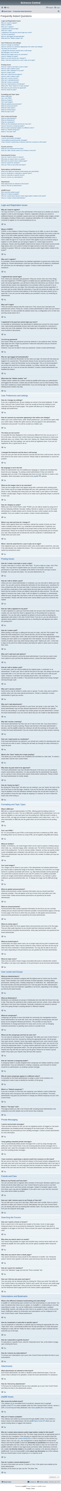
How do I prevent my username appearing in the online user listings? (22, 46)
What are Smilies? (6, 100)
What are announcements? (9, 106)
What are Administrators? (9, 118)
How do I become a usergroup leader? (12, 126)
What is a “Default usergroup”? (10, 129)
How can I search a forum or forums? (12, 157)
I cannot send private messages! (11, 138)
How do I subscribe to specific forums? (13, 175)
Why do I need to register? (9, 23)
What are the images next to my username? (14, 54)
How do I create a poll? (8, 72)
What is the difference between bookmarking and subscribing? (20, 171)
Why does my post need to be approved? (13, 88)
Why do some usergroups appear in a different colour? (17, 128)
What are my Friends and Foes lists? (12, 148)
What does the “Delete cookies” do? (12, 38)
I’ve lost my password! (8, 34)
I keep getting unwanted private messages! (14, 140)
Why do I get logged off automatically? (12, 36)
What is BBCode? (6, 96)
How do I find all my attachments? (11, 185)
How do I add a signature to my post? (12, 70)
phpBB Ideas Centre (36, 1421)
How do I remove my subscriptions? (12, 177)
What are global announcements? (11, 104)
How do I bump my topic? (9, 89)
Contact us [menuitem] (31, 1482)
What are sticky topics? (8, 107)
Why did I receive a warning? (10, 82)
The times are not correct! (9, 48)
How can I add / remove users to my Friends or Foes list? (18, 150)
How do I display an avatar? (9, 56)
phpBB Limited (6, 1405)
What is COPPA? (6, 25)
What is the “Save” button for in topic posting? (15, 86)
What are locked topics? (8, 109)
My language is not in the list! (10, 52)
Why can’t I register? (7, 27)
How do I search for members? (10, 163)
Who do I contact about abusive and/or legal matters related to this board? (23, 196)
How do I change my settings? (10, 45)
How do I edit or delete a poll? (10, 76)
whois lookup (23, 1438)
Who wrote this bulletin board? (10, 192)
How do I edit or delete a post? (10, 68)
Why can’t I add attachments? (10, 80)
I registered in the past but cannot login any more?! (16, 32)
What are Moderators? (8, 120)
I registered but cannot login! (9, 28)
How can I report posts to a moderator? (13, 84)
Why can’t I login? (6, 30)
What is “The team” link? (8, 131)
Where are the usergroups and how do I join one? (16, 124)
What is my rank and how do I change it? (13, 58)
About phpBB (35, 1408)
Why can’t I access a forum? (9, 78)
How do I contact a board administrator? (13, 198)
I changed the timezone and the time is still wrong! (16, 50)
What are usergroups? (8, 122)
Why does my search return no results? (13, 159)
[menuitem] (6, 7)
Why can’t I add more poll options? (11, 74)
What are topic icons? (7, 111)
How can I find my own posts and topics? (13, 165)
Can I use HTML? (6, 98)
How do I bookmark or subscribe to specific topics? (16, 173)
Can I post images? (7, 102)
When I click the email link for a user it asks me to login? (18, 60)
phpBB (36, 476)
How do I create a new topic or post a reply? (14, 67)
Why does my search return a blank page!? (14, 161)
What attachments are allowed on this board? (15, 183)
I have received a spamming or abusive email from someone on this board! (23, 142)
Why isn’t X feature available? (10, 194)
